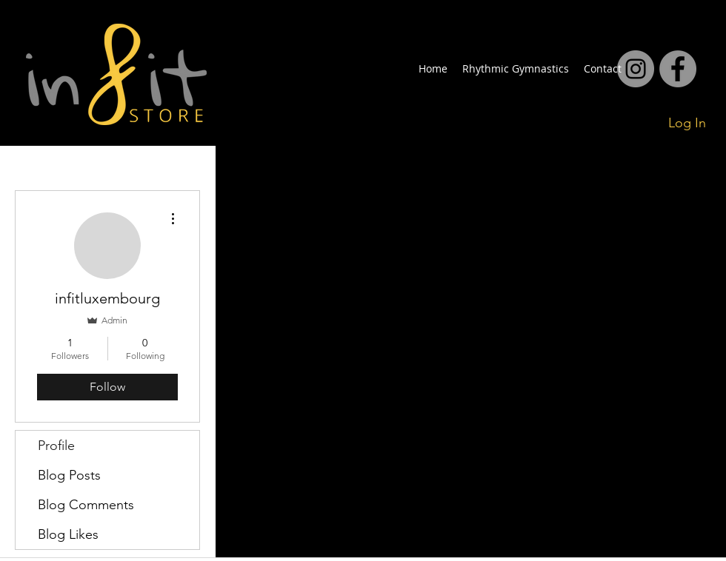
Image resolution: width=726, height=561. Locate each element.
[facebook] (635, 68)
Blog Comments (86, 505)
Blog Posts (69, 475)
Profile (56, 445)
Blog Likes (68, 534)
